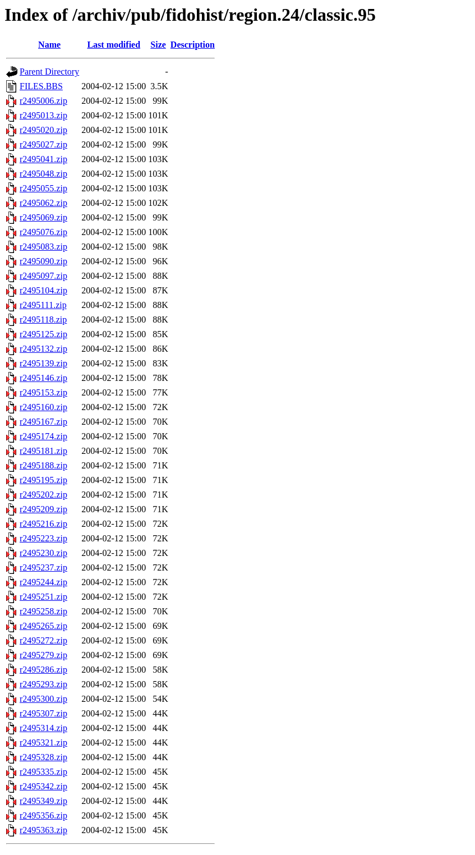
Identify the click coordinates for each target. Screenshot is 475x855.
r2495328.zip (43, 757)
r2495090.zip (43, 261)
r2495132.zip (43, 348)
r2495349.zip (43, 801)
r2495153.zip (43, 392)
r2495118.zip (43, 319)
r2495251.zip (43, 596)
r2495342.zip (43, 786)
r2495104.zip (43, 290)
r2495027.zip (43, 144)
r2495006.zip (43, 100)
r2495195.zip (43, 480)
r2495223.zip (43, 538)
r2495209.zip (43, 509)
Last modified (113, 44)
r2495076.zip (43, 232)
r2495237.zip (43, 567)
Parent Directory (49, 71)
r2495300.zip (43, 699)
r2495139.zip (43, 363)
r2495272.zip (43, 640)
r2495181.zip (43, 451)
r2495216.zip (43, 523)
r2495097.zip (43, 276)
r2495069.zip (43, 217)
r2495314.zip (43, 728)
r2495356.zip (43, 815)
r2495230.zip (43, 553)
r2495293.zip (43, 684)
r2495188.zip (43, 465)
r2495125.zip (43, 334)
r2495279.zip (43, 655)
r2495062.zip (43, 203)
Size (158, 44)
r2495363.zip (43, 830)
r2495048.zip (43, 173)
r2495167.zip (43, 421)
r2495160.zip (43, 407)
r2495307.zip (43, 713)
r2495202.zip (43, 494)
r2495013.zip (43, 115)
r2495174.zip (43, 436)
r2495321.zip (43, 742)
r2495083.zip (43, 246)
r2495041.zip (43, 159)
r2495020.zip (43, 130)
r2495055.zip (43, 188)
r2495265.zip (43, 626)
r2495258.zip (43, 611)
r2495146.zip (43, 378)
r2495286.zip (43, 669)
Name (49, 44)
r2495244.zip (43, 582)
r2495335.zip (43, 771)
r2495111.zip (43, 305)
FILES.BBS (41, 86)
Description (192, 44)
